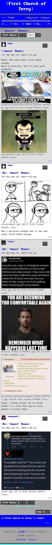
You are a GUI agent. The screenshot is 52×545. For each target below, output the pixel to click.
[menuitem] (11, 17)
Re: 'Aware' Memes (16, 173)
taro (10, 242)
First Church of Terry (27, 6)
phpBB (21, 532)
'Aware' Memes (15, 30)
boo (10, 43)
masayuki (13, 416)
